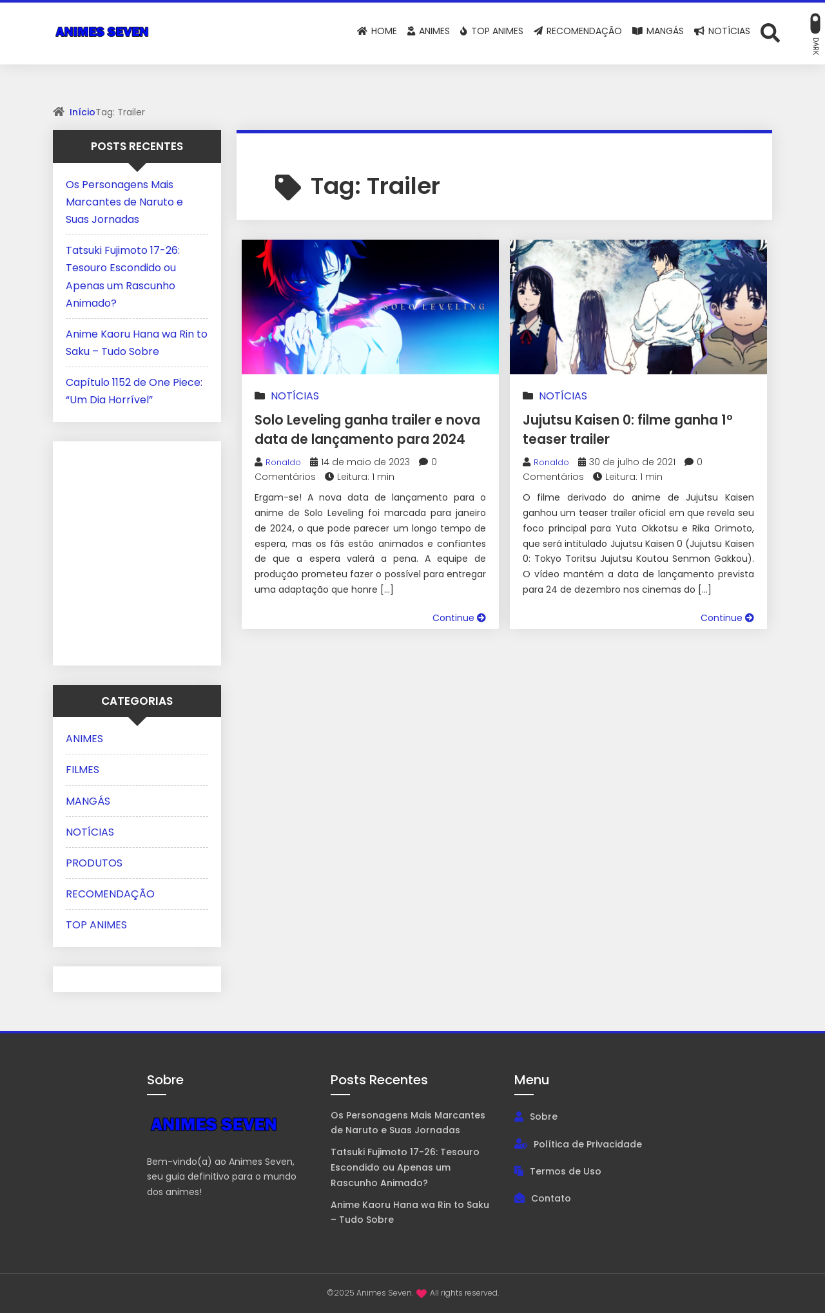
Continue (459, 637)
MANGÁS (88, 801)
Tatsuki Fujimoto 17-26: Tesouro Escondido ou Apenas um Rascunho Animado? (405, 1167)
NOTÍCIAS (295, 395)
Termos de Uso (565, 1171)
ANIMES (84, 738)
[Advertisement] (146, 550)
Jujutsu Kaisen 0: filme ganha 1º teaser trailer (613, 429)
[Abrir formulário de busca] (770, 32)
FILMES (82, 769)
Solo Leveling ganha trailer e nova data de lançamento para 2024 (369, 438)
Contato (551, 1198)
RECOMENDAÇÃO (110, 894)
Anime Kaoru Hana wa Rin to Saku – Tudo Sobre (410, 1212)
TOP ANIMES (96, 924)
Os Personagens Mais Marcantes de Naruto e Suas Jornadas (124, 202)
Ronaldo (285, 481)
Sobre (544, 1116)
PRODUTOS (94, 863)
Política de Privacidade (588, 1144)
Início (82, 112)
